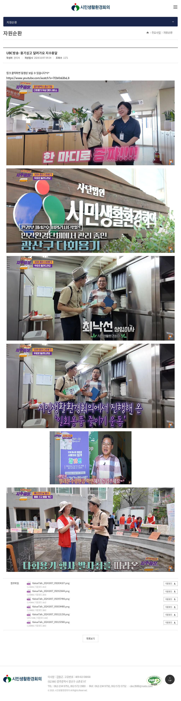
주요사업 (156, 32)
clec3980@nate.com (141, 686)
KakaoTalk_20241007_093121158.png (50, 614)
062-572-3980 (78, 686)
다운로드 (170, 583)
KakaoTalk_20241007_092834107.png (50, 583)
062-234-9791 (61, 686)
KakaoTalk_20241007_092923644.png (50, 591)
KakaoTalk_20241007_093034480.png (50, 606)
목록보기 (90, 638)
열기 (175, 7)
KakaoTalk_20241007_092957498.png (50, 598)
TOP (170, 679)
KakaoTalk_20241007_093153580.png (50, 622)
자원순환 (168, 32)
